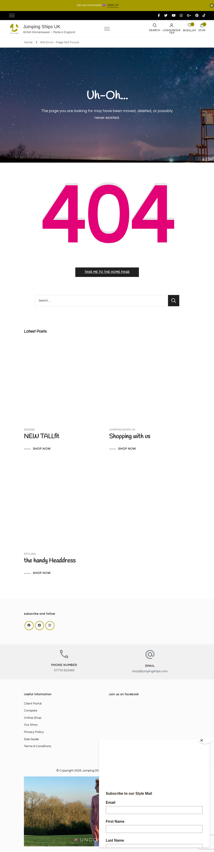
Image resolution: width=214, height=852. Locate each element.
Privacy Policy (34, 732)
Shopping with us (129, 437)
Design (29, 429)
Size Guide (31, 739)
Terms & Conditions (37, 746)
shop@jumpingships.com (150, 671)
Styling (30, 554)
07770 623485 (64, 670)
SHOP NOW (42, 449)
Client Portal (32, 703)
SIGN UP (113, 5)
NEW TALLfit (41, 437)
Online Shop (32, 717)
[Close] (205, 740)
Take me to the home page (107, 272)
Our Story (31, 724)
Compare (30, 710)
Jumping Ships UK (41, 26)
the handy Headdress (50, 561)
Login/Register (172, 28)
